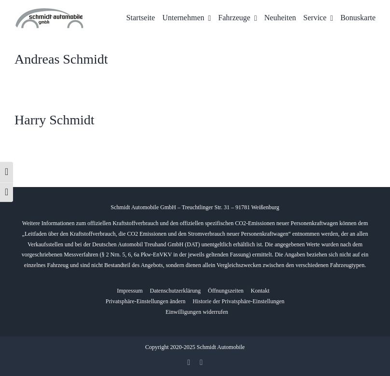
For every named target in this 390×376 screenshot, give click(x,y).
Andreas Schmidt (61, 59)
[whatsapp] (201, 362)
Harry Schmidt (54, 119)
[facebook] (188, 362)
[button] (146, 301)
